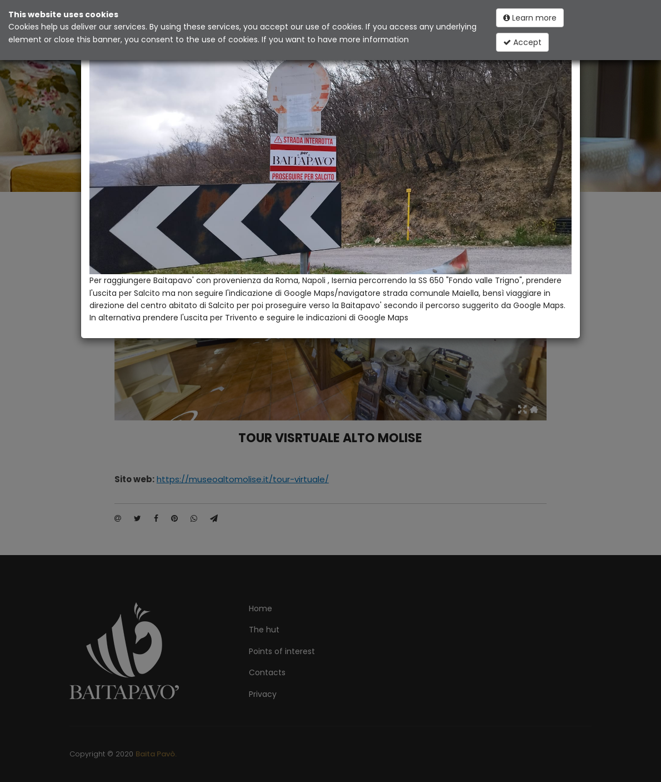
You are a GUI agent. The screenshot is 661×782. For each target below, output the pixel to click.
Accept (522, 42)
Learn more (530, 17)
